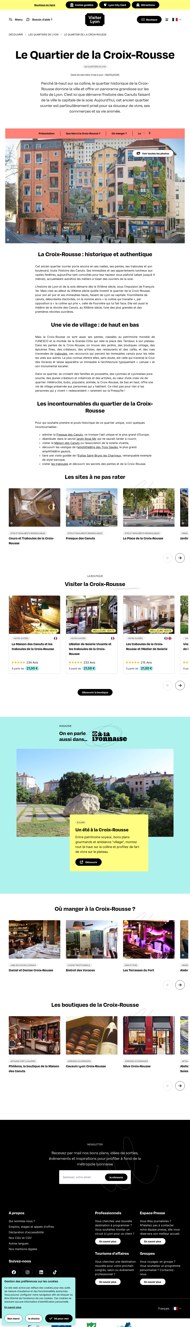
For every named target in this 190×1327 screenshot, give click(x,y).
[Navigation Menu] (16, 19)
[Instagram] (27, 1272)
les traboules (59, 464)
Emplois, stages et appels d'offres (31, 1226)
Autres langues (18, 1243)
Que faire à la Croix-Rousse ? (83, 133)
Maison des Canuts (67, 443)
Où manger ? (119, 133)
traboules (61, 353)
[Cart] (167, 19)
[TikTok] (55, 1272)
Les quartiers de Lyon (43, 34)
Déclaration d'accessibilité (26, 1232)
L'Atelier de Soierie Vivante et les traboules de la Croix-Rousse (90, 649)
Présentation (47, 133)
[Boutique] (149, 19)
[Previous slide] (144, 133)
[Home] (95, 19)
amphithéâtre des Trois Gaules (97, 447)
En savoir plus (107, 1241)
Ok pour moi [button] (59, 1318)
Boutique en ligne (44, 4)
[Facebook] (14, 1272)
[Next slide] (149, 133)
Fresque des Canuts (69, 434)
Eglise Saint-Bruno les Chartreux (99, 455)
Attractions (145, 5)
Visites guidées (81, 5)
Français (169, 1308)
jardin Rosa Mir (86, 438)
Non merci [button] (13, 1318)
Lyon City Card (115, 5)
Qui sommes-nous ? (22, 1221)
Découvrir (16, 34)
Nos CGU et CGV (20, 1238)
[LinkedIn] (41, 1272)
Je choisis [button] (34, 1318)
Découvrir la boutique (95, 692)
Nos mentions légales (23, 1249)
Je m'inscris (116, 1177)
